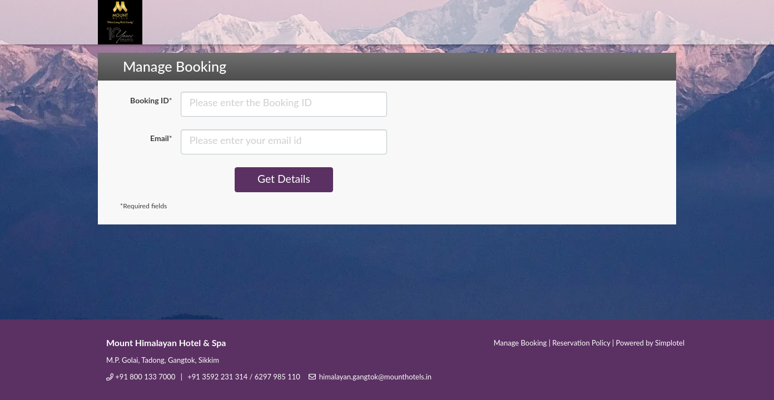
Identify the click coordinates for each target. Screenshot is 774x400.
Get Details (283, 179)
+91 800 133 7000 (145, 376)
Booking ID (151, 100)
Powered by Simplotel (650, 342)
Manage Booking (520, 342)
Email (161, 138)
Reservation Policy (581, 342)
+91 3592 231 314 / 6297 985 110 (243, 376)
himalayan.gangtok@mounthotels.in (375, 376)
